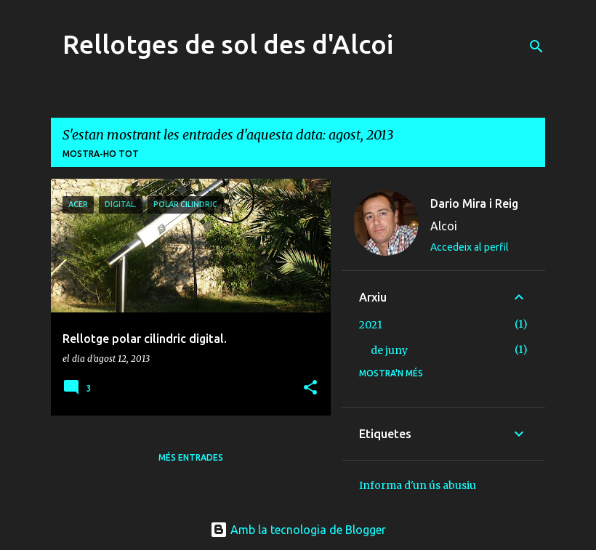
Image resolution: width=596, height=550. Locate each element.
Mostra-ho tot (101, 153)
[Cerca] (536, 46)
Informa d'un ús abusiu (417, 485)
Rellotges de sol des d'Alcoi (228, 44)
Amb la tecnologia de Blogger (298, 529)
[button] (310, 388)
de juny (389, 350)
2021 (370, 324)
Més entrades (190, 457)
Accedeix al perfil (469, 247)
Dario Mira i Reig (474, 203)
